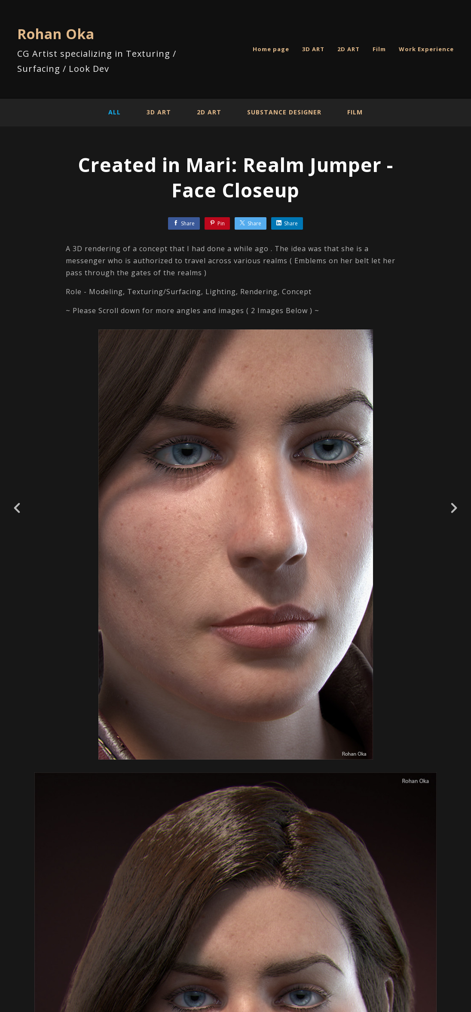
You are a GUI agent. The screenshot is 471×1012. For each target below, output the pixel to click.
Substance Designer (284, 112)
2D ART (348, 49)
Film (379, 49)
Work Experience (426, 49)
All (114, 112)
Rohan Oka (56, 34)
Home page (271, 49)
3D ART (313, 49)
